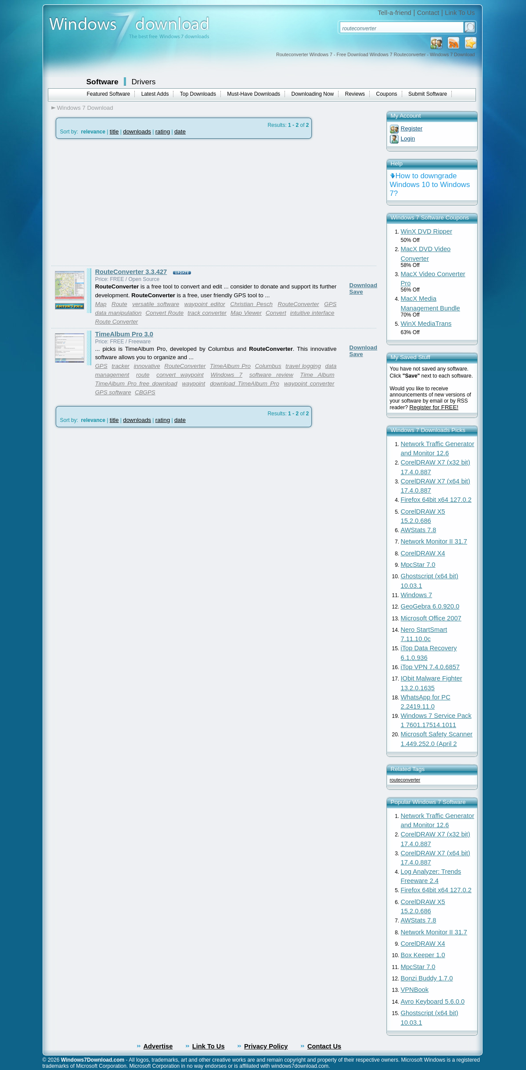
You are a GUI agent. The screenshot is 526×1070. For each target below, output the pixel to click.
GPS (101, 366)
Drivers (144, 81)
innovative (147, 366)
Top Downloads (198, 94)
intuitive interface (312, 313)
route (142, 374)
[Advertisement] (125, 202)
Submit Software (427, 94)
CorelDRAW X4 (423, 553)
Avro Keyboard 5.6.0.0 (433, 1001)
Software (102, 81)
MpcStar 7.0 (418, 564)
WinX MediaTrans (426, 323)
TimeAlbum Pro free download (136, 383)
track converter (207, 313)
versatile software (155, 304)
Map (101, 304)
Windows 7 (226, 374)
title (114, 131)
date (180, 131)
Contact (428, 12)
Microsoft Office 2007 (431, 618)
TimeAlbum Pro (230, 366)
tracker (121, 366)
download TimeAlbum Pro (244, 383)
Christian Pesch (251, 304)
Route (119, 304)
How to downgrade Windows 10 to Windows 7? (430, 185)
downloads (137, 131)
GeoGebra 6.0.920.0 (430, 606)
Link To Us (460, 12)
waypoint (193, 383)
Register (412, 128)
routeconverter (405, 779)
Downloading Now (313, 94)
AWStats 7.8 (418, 529)
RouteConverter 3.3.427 (131, 271)
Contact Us (324, 1046)
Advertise (158, 1046)
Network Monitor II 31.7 (434, 541)
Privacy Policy (266, 1046)
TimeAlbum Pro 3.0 (124, 334)
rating (162, 131)
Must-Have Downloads (253, 94)
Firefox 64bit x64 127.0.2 (436, 499)
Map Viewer (246, 313)
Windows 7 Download (85, 107)
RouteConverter (298, 304)
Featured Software (108, 94)
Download (363, 285)
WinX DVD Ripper (426, 231)
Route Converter (116, 321)
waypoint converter (309, 383)
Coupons (386, 94)
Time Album (317, 374)
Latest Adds (155, 94)
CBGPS (145, 392)
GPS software (113, 392)
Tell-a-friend (394, 12)
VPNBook (415, 989)
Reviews (355, 94)
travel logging (303, 366)
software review (271, 374)
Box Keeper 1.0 (423, 954)
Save (356, 291)
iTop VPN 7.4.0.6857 (430, 666)
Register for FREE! (433, 407)
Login (408, 138)
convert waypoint (179, 374)
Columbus (268, 366)
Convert (276, 313)
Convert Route (164, 313)
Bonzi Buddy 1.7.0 (427, 978)
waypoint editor (204, 304)
